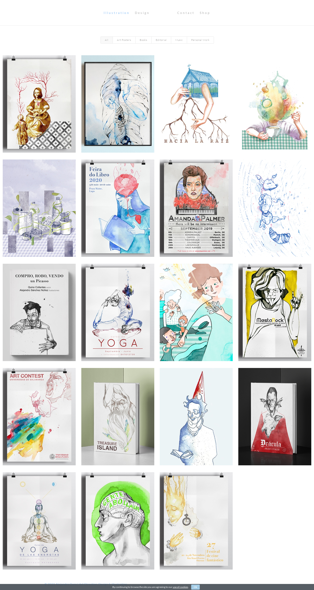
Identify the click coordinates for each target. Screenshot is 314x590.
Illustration (87, 13)
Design (113, 13)
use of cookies (180, 587)
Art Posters (124, 39)
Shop (234, 13)
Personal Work (200, 39)
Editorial (161, 39)
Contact (215, 13)
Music (179, 39)
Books (143, 39)
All (106, 39)
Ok (195, 587)
